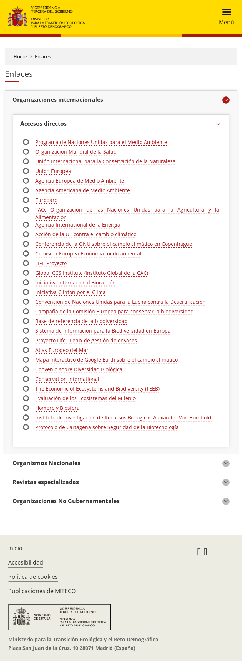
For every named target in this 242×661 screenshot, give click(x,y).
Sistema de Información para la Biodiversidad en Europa (103, 330)
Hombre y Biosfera (57, 407)
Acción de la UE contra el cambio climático (85, 234)
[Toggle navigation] (224, 17)
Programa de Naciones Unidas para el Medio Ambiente (101, 142)
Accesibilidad (25, 562)
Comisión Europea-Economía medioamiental (88, 253)
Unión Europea (53, 171)
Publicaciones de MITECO (42, 591)
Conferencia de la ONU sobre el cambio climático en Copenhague (113, 243)
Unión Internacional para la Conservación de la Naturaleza (105, 161)
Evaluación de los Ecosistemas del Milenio (85, 398)
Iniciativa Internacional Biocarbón (75, 282)
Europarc (46, 200)
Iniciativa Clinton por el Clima (70, 292)
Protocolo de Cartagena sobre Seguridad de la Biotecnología (107, 427)
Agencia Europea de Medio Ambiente (79, 180)
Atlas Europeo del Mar (62, 350)
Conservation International (67, 379)
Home (20, 56)
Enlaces (43, 56)
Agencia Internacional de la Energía (77, 224)
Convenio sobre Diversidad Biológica (78, 369)
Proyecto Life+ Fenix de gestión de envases (86, 340)
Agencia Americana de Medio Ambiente (82, 190)
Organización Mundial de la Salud (76, 151)
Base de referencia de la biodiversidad (81, 321)
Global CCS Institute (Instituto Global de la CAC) (91, 272)
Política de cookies (33, 577)
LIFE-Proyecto (51, 263)
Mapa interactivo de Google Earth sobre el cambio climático (106, 359)
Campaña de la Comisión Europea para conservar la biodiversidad (114, 311)
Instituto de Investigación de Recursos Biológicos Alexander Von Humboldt (124, 417)
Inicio (15, 548)
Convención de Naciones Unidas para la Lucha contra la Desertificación (120, 301)
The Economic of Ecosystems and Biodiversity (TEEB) (97, 388)
